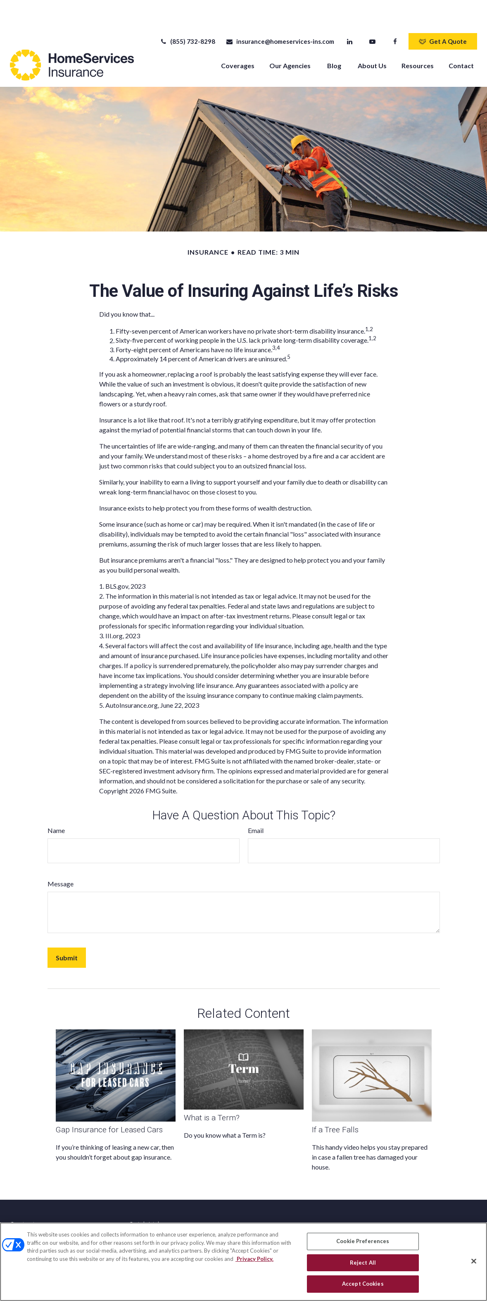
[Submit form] (67, 933)
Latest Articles (148, 1213)
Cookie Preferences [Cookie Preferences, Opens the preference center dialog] (362, 1241)
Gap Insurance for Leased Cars (109, 1105)
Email (256, 805)
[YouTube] (372, 16)
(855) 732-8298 (187, 16)
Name (56, 805)
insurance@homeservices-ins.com (280, 16)
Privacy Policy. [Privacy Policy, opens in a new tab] (254, 1259)
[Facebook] (395, 16)
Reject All (363, 1262)
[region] (243, 1261)
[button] (238, 40)
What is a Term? (212, 1093)
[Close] (474, 1261)
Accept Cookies (363, 1283)
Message (61, 859)
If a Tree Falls (335, 1105)
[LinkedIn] (349, 16)
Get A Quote (443, 16)
